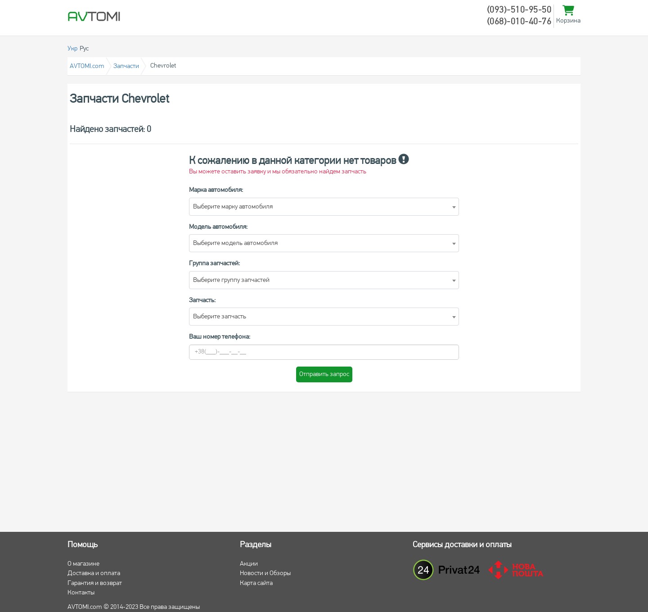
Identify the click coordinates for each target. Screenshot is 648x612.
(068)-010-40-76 (519, 22)
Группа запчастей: (214, 263)
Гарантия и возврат (95, 583)
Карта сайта (256, 583)
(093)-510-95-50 (519, 10)
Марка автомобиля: (216, 190)
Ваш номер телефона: (219, 337)
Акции (249, 564)
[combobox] (324, 207)
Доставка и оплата (94, 573)
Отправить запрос (324, 374)
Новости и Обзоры (265, 573)
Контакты (81, 592)
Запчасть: (202, 300)
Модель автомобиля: (218, 227)
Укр (72, 48)
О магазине (83, 564)
